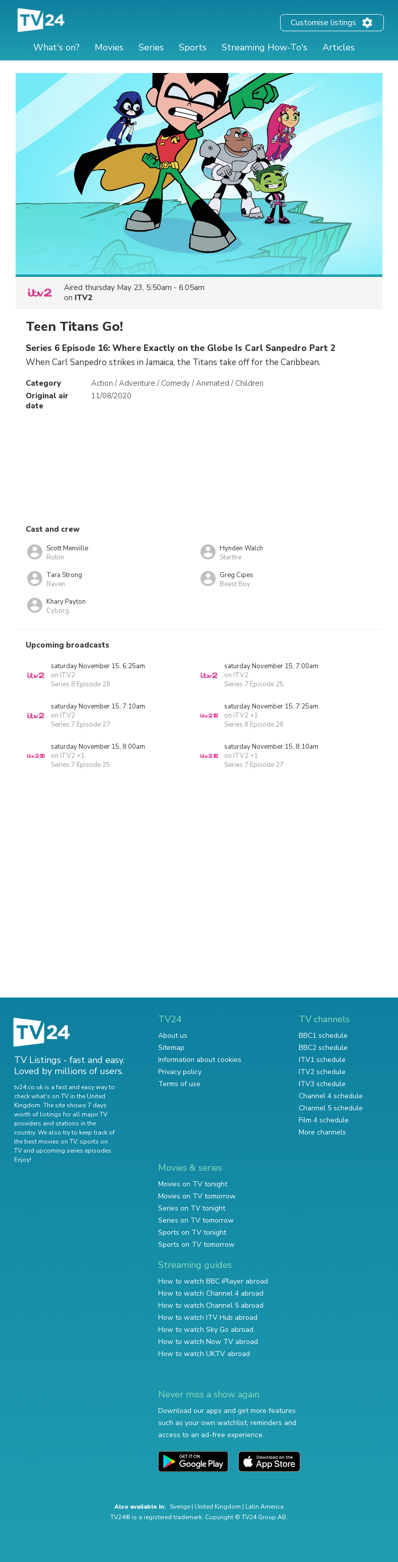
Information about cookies (199, 1059)
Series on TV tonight (191, 1208)
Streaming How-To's (264, 47)
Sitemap (171, 1047)
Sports (193, 47)
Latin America (264, 1507)
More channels (322, 1132)
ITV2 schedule (322, 1072)
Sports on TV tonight (192, 1232)
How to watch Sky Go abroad (205, 1329)
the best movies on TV (45, 1142)
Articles (338, 47)
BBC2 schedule (323, 1047)
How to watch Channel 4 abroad (210, 1293)
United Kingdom (217, 1507)
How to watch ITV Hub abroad (207, 1317)
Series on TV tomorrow (196, 1220)
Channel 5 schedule (331, 1108)
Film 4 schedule (324, 1120)
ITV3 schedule (322, 1084)
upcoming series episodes (73, 1151)
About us (172, 1035)
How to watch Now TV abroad (208, 1341)
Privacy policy (180, 1072)
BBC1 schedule (323, 1035)
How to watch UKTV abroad (204, 1354)
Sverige (180, 1507)
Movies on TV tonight (192, 1184)
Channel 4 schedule (331, 1096)
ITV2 (83, 298)
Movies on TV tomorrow (197, 1196)
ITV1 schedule (322, 1059)
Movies (109, 47)
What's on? (56, 47)
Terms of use (179, 1084)
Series (151, 47)
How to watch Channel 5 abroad (210, 1305)
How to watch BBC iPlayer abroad (213, 1281)
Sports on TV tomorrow (196, 1244)
